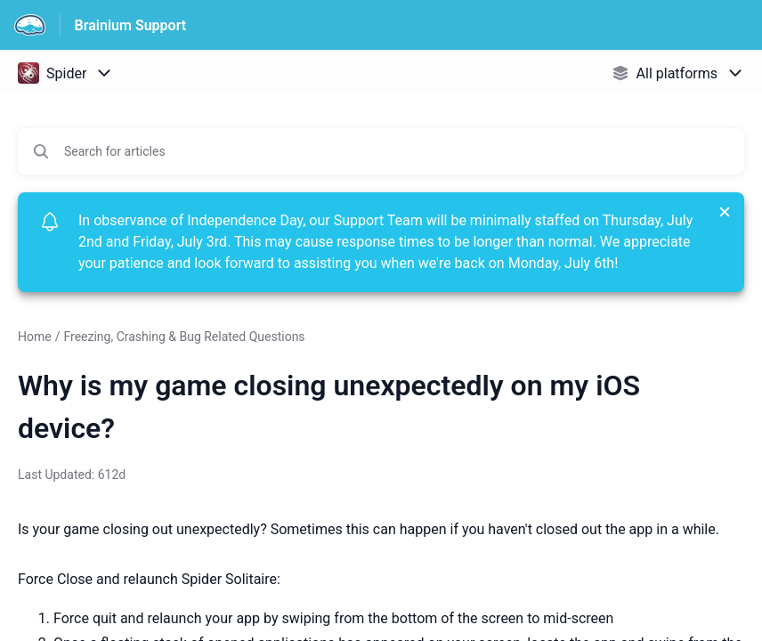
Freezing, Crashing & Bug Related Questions (183, 336)
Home (35, 336)
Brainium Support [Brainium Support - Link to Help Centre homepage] (131, 25)
